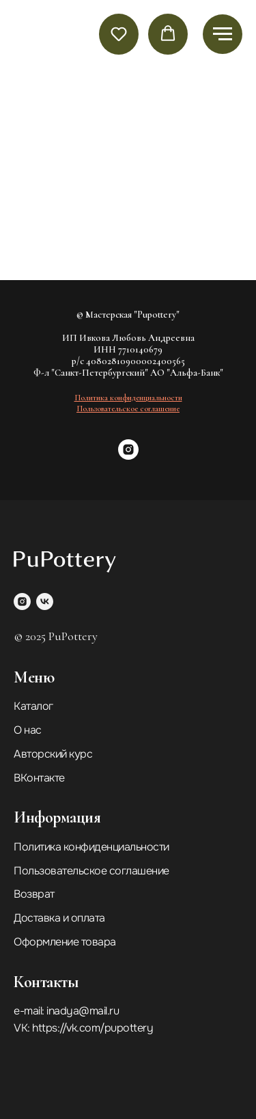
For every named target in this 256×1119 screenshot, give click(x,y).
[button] (119, 33)
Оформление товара (65, 942)
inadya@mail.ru (82, 1011)
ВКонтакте (39, 778)
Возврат (34, 894)
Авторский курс (53, 754)
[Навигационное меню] (222, 34)
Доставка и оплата (59, 918)
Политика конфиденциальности (91, 847)
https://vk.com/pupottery (92, 1028)
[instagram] (128, 456)
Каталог (33, 706)
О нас (28, 730)
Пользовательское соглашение (91, 871)
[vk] (44, 601)
